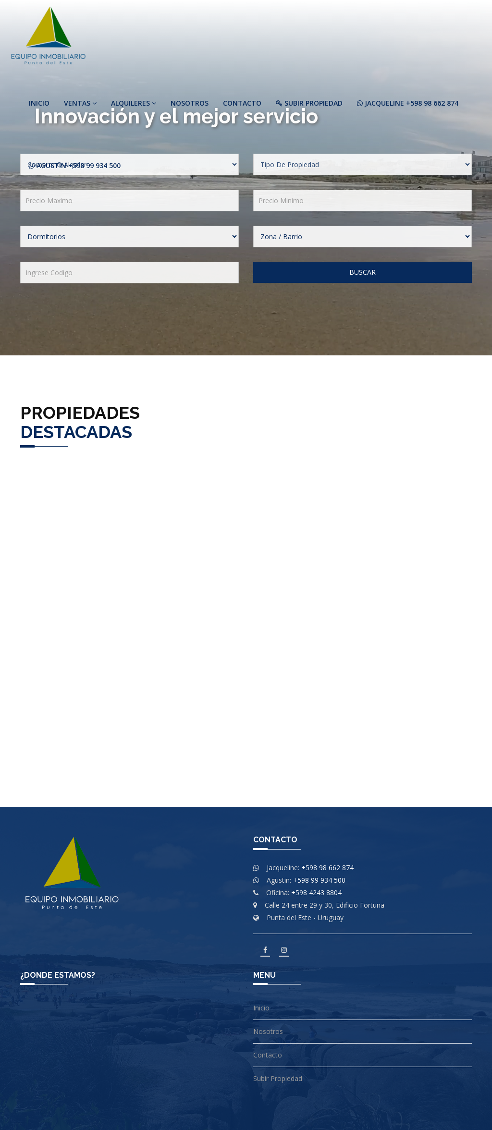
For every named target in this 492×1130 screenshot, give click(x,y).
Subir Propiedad (309, 103)
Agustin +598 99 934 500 (75, 165)
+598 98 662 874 (327, 867)
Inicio (39, 103)
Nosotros (190, 103)
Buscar (362, 272)
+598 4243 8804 (316, 892)
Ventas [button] (80, 103)
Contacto (242, 103)
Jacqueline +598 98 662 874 (407, 103)
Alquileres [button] (133, 103)
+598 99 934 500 (319, 880)
